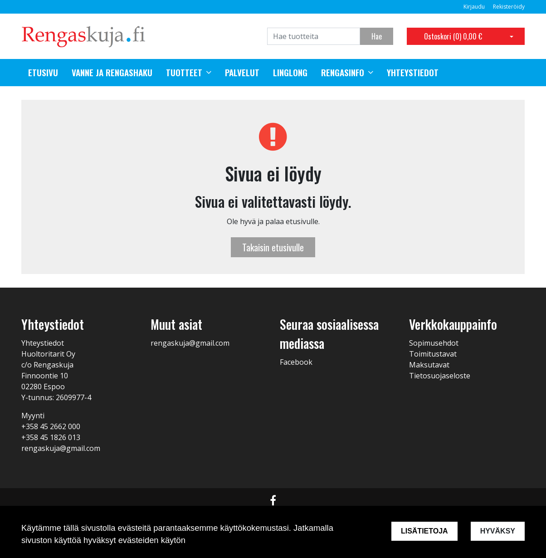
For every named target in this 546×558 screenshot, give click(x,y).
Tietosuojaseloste (439, 376)
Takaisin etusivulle (273, 247)
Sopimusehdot (433, 343)
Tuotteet (184, 72)
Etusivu (43, 72)
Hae (376, 36)
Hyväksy (497, 531)
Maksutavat (429, 365)
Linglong (290, 72)
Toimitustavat (433, 354)
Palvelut (242, 72)
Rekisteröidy (509, 6)
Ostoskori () (453, 36)
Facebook (296, 362)
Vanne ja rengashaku (112, 72)
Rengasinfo (342, 72)
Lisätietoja (424, 531)
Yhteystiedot (413, 72)
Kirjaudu (474, 6)
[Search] (313, 36)
